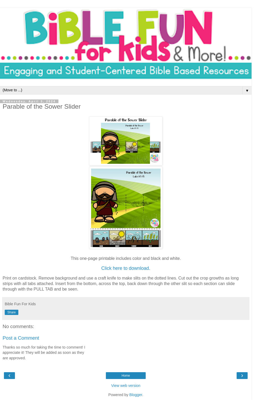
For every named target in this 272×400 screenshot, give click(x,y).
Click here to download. (125, 268)
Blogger (135, 395)
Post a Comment (21, 338)
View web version (125, 385)
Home (126, 375)
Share (11, 312)
